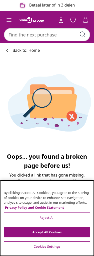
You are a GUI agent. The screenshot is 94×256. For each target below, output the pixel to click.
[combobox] (47, 34)
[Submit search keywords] (82, 34)
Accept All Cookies (47, 232)
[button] (73, 20)
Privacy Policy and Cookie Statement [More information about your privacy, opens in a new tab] (34, 207)
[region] (47, 218)
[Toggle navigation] (9, 20)
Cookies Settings (47, 246)
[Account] (61, 20)
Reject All (47, 217)
